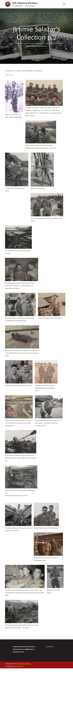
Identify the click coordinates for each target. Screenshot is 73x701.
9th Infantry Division (24, 3)
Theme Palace (18, 666)
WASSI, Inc (28, 649)
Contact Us (49, 646)
